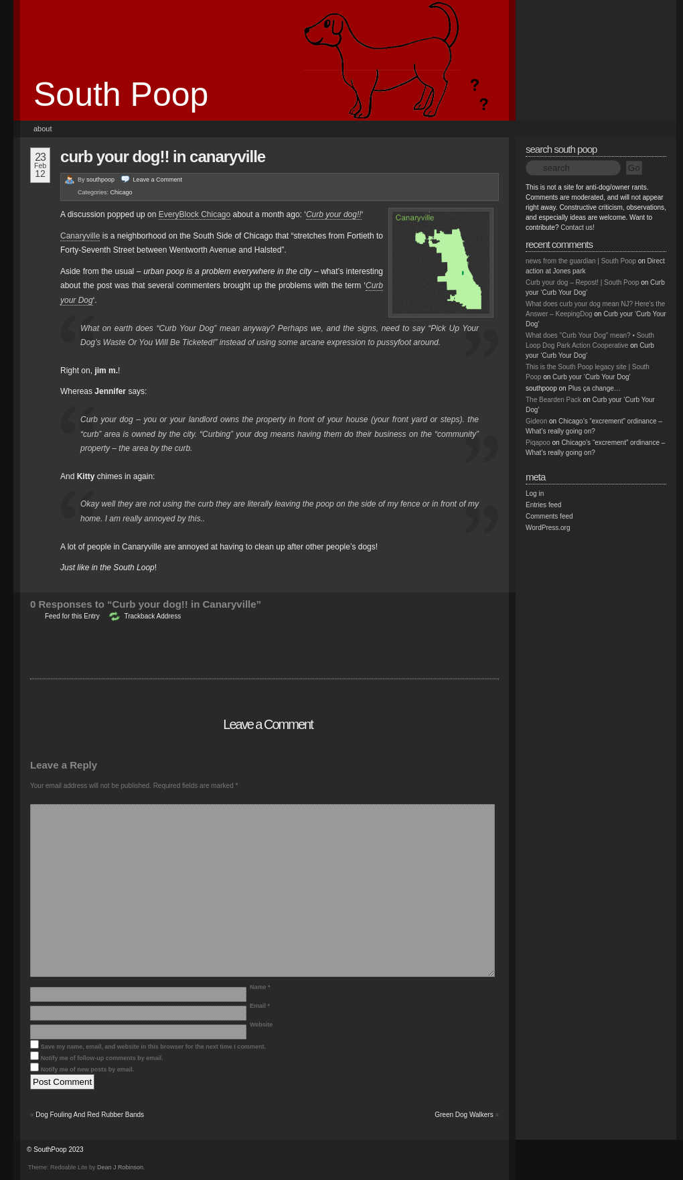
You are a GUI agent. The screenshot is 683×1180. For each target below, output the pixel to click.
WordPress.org (548, 527)
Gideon (536, 421)
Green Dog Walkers (464, 1114)
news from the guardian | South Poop (581, 261)
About (42, 129)
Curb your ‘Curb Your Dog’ (591, 377)
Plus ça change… (594, 388)
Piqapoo (538, 442)
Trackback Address (152, 616)
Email (260, 1005)
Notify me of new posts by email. (88, 1069)
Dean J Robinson (120, 1167)
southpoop (100, 179)
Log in (535, 493)
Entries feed (543, 505)
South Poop (120, 94)
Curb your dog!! (334, 214)
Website (261, 1024)
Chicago (121, 192)
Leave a (158, 179)
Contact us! (577, 227)
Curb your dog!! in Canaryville (162, 156)
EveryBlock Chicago (194, 214)
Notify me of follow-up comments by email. (102, 1058)
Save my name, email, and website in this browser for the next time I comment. (153, 1046)
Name (260, 987)
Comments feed (549, 516)
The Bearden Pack (553, 399)
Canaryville (80, 236)
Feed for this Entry (72, 616)
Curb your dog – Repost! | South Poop (582, 282)
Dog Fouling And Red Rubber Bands (89, 1114)
